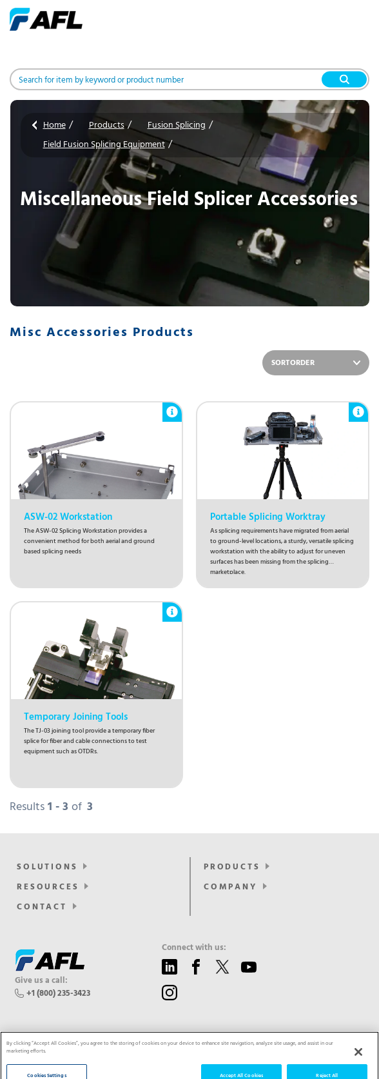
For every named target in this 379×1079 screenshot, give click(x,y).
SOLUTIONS (47, 867)
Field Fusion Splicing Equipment (104, 144)
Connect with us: (194, 948)
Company (230, 887)
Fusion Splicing (177, 125)
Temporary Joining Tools (76, 717)
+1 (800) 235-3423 (58, 993)
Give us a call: (41, 981)
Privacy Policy (219, 1060)
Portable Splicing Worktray (268, 517)
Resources (48, 887)
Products (106, 125)
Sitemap (264, 1060)
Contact (42, 907)
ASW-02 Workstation (68, 517)
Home (54, 125)
